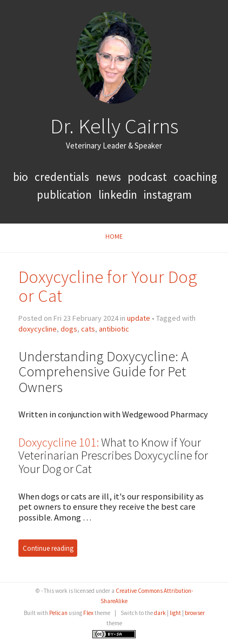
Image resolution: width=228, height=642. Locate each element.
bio (21, 177)
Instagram (168, 194)
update (138, 318)
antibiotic (114, 329)
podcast (147, 177)
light (175, 613)
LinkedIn (117, 194)
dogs (69, 329)
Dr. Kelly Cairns (114, 125)
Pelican (58, 613)
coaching (195, 177)
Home (114, 236)
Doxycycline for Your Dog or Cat (107, 286)
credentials (63, 177)
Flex (88, 613)
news (108, 177)
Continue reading (48, 547)
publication (64, 194)
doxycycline (37, 329)
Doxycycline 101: (58, 442)
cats (88, 329)
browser (195, 613)
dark (160, 613)
